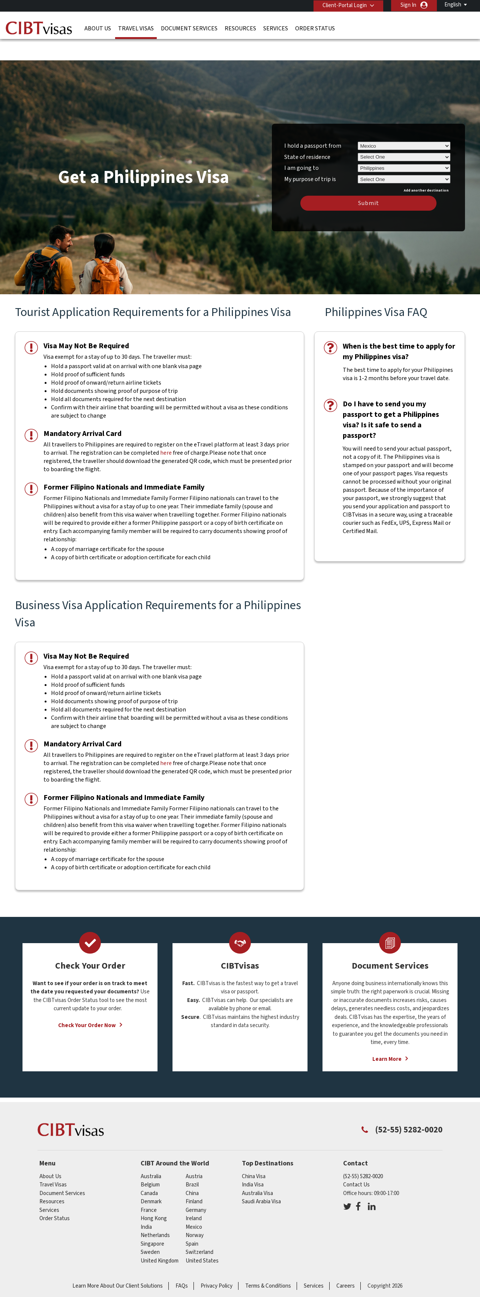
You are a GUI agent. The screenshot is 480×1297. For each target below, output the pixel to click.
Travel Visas (136, 28)
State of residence (307, 134)
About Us (97, 28)
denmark (151, 1179)
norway (195, 1213)
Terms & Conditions (268, 1263)
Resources (240, 28)
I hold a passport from (312, 123)
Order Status (315, 28)
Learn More (387, 1036)
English (452, 5)
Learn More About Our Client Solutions (117, 1263)
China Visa (254, 1154)
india (146, 1204)
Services (275, 28)
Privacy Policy (216, 1263)
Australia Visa (257, 1170)
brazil (192, 1162)
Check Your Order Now (87, 1002)
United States (202, 1238)
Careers (345, 1263)
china (192, 1170)
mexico (194, 1204)
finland (194, 1179)
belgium (150, 1162)
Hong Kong (154, 1196)
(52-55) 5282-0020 (363, 1154)
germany (196, 1187)
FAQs (182, 1263)
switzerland (199, 1230)
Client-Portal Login (344, 5)
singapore (152, 1221)
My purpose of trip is (310, 155)
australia (151, 1154)
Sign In (408, 5)
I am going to (301, 145)
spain (192, 1221)
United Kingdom (159, 1238)
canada (149, 1170)
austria (194, 1154)
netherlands (155, 1213)
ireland (194, 1196)
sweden (150, 1230)
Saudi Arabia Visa (261, 1179)
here (166, 430)
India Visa (253, 1162)
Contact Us (356, 1162)
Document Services (189, 28)
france (149, 1187)
